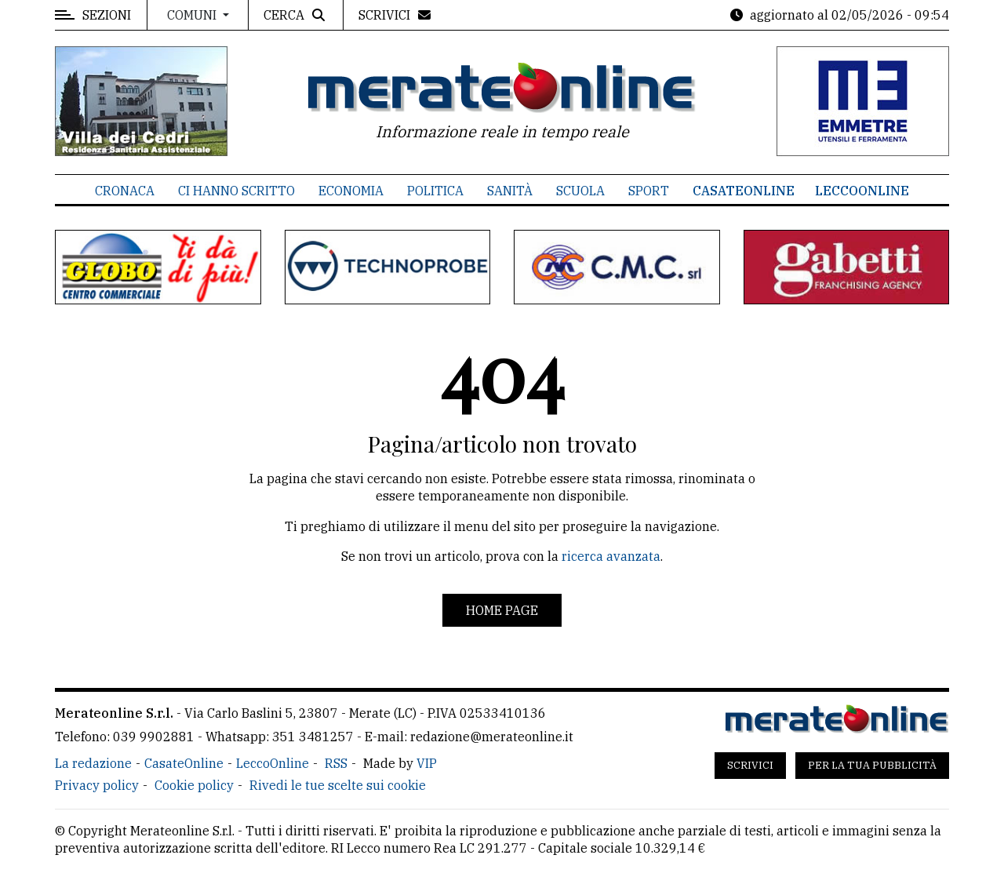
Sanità (510, 190)
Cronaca (125, 190)
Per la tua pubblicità (872, 765)
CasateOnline (744, 190)
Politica (435, 190)
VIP (427, 763)
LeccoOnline (862, 190)
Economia (351, 190)
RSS (336, 763)
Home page (502, 610)
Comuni (193, 15)
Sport (648, 190)
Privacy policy (97, 785)
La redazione (93, 763)
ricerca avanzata (611, 556)
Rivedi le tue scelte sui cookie (337, 785)
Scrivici (750, 765)
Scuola (580, 190)
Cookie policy (194, 785)
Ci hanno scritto (236, 190)
